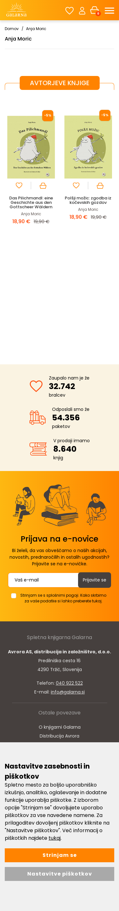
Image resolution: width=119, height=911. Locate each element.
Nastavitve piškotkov (59, 873)
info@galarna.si (68, 692)
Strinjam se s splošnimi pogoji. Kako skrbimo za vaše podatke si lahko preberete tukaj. (63, 598)
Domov (12, 28)
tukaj (55, 838)
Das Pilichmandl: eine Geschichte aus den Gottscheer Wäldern (31, 202)
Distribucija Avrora (59, 736)
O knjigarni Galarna (60, 727)
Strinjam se (60, 855)
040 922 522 (69, 683)
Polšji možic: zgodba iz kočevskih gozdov (88, 200)
